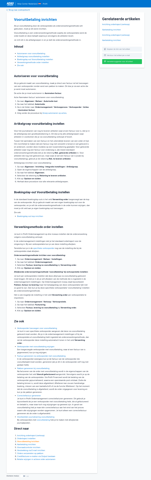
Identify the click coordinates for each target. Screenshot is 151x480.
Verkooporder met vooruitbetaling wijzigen (35, 346)
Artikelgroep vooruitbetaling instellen (33, 56)
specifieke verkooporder (43, 248)
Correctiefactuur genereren (29, 395)
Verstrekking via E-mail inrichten (31, 450)
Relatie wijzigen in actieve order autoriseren (36, 459)
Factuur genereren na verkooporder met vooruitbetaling (41, 356)
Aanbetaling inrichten (26, 444)
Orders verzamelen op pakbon (30, 453)
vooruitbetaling (43, 420)
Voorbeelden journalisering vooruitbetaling (35, 417)
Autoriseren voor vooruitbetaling (31, 53)
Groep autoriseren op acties (54, 113)
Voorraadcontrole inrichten (28, 447)
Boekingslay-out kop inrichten (30, 216)
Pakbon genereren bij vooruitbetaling (33, 368)
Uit (27, 476)
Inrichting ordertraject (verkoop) (30, 435)
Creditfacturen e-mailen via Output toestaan (36, 456)
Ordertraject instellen (26, 438)
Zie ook (20, 65)
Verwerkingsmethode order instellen (33, 62)
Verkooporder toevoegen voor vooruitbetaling (37, 328)
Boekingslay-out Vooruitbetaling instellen (35, 59)
